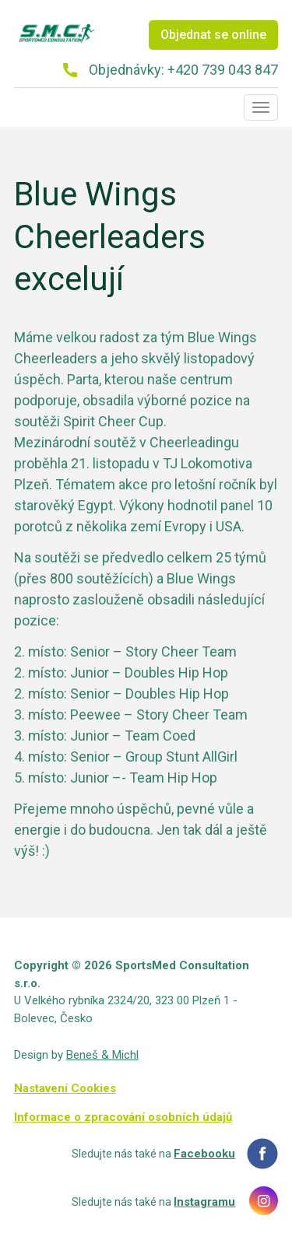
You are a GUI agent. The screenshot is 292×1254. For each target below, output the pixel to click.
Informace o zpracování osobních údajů (123, 1117)
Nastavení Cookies (65, 1088)
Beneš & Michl (102, 1055)
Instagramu (204, 1202)
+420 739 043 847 (222, 69)
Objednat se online (213, 34)
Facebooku (204, 1154)
